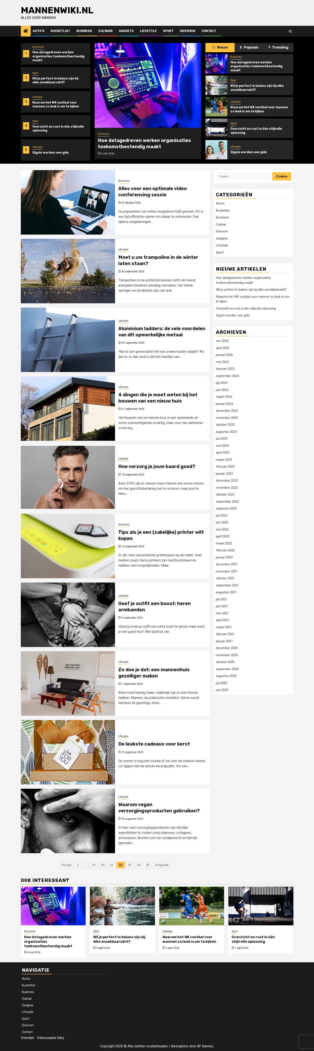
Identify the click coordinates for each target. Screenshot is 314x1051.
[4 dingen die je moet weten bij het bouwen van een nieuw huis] (68, 408)
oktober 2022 (225, 494)
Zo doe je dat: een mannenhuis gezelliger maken (154, 673)
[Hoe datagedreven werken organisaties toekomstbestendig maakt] (148, 85)
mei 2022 (222, 529)
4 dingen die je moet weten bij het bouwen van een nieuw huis (157, 398)
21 (111, 865)
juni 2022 (222, 522)
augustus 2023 (226, 432)
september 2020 (227, 669)
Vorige (66, 865)
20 (102, 865)
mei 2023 (222, 446)
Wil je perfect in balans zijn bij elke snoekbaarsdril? (55, 80)
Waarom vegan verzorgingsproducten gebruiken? (159, 808)
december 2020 (227, 648)
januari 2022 (224, 557)
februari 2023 (225, 466)
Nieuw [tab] (220, 47)
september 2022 (227, 501)
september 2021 (227, 585)
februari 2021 (225, 634)
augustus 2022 (226, 508)
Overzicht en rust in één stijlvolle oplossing (246, 308)
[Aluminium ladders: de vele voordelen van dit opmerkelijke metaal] (68, 340)
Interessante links (50, 1038)
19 (93, 865)
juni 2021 (222, 606)
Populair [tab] (249, 47)
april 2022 (222, 536)
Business (84, 31)
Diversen (187, 31)
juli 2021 (221, 599)
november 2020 (227, 655)
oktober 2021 (225, 578)
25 (147, 865)
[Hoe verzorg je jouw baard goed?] (68, 477)
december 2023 (227, 411)
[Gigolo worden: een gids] (216, 149)
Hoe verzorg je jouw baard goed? (156, 466)
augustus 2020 (226, 676)
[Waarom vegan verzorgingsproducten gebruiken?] (68, 821)
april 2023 (222, 453)
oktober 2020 (225, 662)
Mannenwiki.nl (57, 10)
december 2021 (227, 564)
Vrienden (27, 1038)
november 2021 (227, 571)
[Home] (25, 31)
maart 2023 (224, 460)
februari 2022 (225, 550)
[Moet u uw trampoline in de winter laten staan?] (68, 271)
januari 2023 (224, 474)
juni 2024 (222, 390)
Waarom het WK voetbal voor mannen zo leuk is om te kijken (55, 104)
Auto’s (38, 31)
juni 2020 (222, 690)
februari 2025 (225, 369)
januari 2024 (224, 404)
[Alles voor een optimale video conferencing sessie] (68, 202)
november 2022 (227, 488)
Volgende (162, 865)
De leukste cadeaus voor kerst (154, 744)
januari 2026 (224, 355)
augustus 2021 (226, 592)
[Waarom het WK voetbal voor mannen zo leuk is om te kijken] (216, 106)
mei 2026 (222, 341)
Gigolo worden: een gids (50, 152)
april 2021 (222, 620)
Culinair (105, 31)
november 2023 (227, 418)
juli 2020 (221, 683)
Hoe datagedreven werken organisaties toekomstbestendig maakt (58, 56)
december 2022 (227, 480)
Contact (209, 31)
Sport (168, 31)
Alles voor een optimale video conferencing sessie (152, 192)
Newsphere (179, 1046)
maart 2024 (224, 397)
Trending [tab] (278, 47)
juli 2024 (221, 383)
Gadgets (126, 31)
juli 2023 (221, 439)
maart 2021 (224, 627)
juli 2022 (221, 515)
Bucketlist (60, 31)
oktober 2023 (225, 425)
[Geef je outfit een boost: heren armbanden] (68, 615)
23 (129, 865)
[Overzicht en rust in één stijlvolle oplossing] (216, 128)
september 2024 (227, 376)
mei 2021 (222, 613)
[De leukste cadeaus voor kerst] (68, 752)
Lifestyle (148, 31)
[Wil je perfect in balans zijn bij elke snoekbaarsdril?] (216, 85)
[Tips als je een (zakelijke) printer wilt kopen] (68, 546)
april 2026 (222, 348)
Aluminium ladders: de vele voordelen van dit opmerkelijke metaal (161, 332)
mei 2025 (222, 362)
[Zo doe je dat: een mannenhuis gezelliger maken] (68, 683)
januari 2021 (224, 641)
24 (138, 865)
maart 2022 (224, 543)
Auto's (220, 203)
